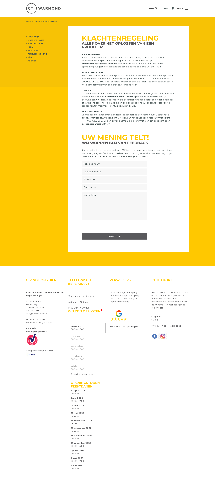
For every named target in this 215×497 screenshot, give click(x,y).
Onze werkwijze (36, 40)
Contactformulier (36, 319)
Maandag (76, 326)
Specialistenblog (120, 301)
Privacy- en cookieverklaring (166, 325)
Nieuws (31, 57)
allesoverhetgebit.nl (92, 117)
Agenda (32, 60)
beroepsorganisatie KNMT (96, 124)
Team (31, 47)
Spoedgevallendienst (82, 374)
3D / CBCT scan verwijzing (124, 298)
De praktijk (33, 36)
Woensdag (77, 346)
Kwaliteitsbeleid (36, 43)
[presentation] (103, 226)
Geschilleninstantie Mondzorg (119, 96)
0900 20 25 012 (90, 81)
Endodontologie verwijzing (125, 295)
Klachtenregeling (37, 53)
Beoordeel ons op (124, 326)
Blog (155, 319)
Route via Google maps (39, 322)
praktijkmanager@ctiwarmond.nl (99, 63)
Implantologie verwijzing (124, 292)
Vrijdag (74, 366)
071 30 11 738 (154, 66)
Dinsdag (75, 336)
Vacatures (33, 50)
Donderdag (77, 356)
